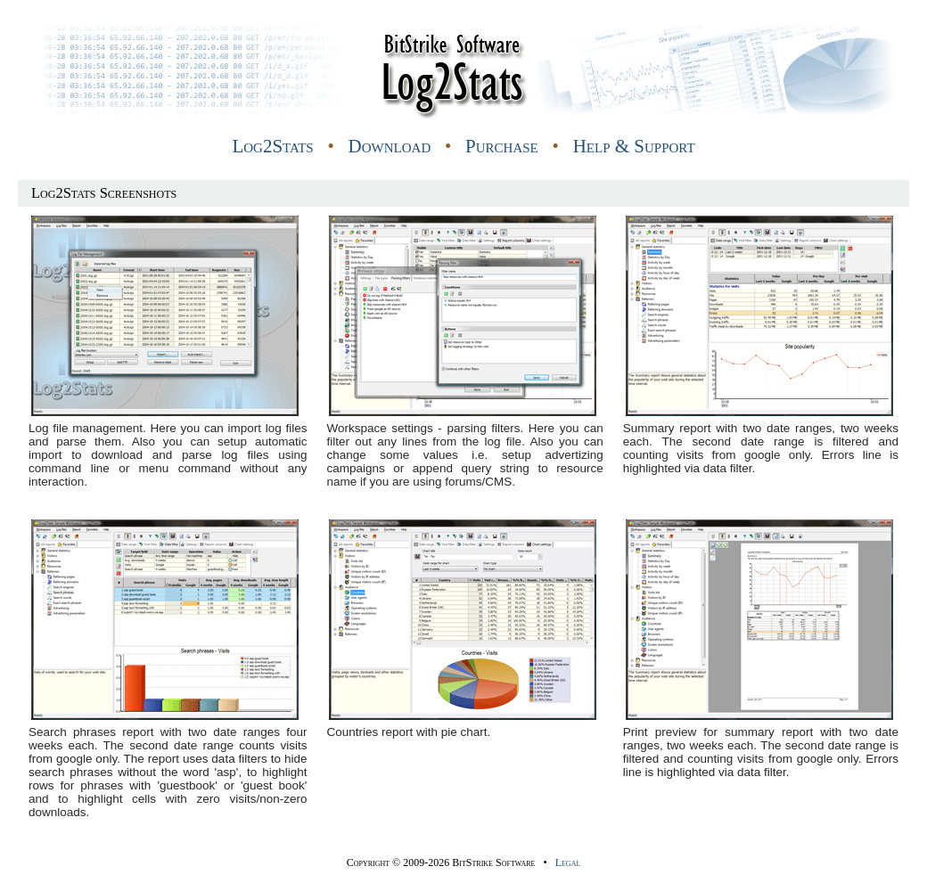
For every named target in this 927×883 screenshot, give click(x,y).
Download (390, 146)
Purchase (501, 146)
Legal (568, 862)
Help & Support (634, 146)
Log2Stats (272, 146)
